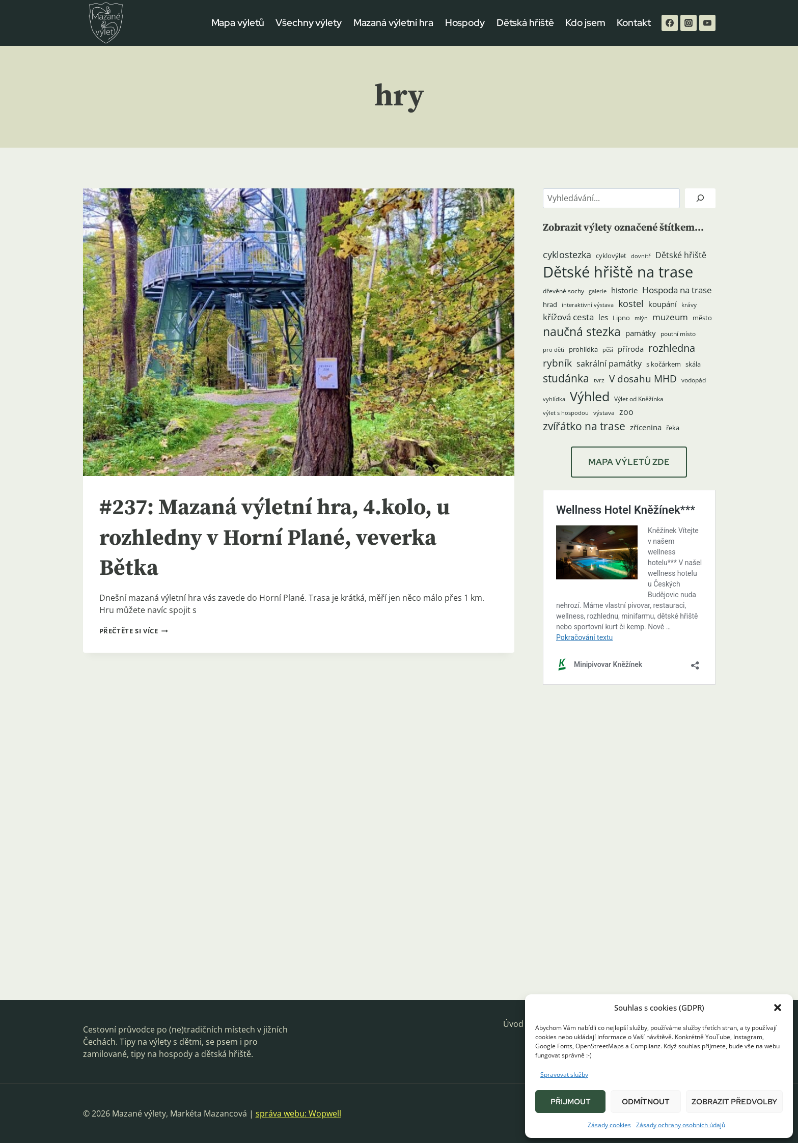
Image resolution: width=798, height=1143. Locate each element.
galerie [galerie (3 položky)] (598, 291)
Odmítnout (646, 1102)
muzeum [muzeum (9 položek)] (670, 317)
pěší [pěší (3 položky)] (607, 349)
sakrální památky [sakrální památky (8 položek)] (609, 363)
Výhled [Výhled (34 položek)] (590, 396)
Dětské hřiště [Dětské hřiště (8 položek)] (680, 255)
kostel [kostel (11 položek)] (631, 303)
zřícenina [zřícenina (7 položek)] (646, 427)
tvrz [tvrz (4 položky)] (599, 380)
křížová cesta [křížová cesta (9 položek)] (568, 317)
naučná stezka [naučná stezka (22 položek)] (582, 332)
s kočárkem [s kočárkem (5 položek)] (663, 364)
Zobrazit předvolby (734, 1102)
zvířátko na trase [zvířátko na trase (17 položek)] (584, 426)
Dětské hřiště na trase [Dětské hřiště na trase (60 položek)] (618, 272)
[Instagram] (688, 23)
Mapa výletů (237, 22)
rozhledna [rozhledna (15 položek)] (671, 348)
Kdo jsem (585, 22)
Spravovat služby (564, 1074)
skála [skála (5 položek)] (693, 364)
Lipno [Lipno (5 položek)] (621, 317)
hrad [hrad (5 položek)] (550, 304)
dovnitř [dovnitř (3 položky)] (641, 256)
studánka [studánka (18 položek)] (566, 378)
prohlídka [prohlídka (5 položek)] (583, 349)
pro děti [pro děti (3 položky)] (553, 349)
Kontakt (633, 22)
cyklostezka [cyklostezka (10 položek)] (567, 254)
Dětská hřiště (525, 22)
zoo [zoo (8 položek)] (626, 411)
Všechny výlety (309, 22)
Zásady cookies (609, 1125)
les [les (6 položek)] (603, 317)
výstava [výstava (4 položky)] (604, 412)
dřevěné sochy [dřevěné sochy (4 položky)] (563, 291)
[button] (778, 1007)
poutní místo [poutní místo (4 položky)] (678, 333)
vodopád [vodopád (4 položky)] (693, 380)
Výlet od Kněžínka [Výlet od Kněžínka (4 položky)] (639, 399)
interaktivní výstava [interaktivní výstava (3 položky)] (588, 305)
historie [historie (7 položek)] (624, 290)
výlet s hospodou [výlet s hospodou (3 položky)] (566, 412)
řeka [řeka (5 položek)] (672, 427)
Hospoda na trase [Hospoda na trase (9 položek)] (677, 290)
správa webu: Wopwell (298, 1113)
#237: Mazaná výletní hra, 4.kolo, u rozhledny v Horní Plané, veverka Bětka (285, 538)
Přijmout (571, 1102)
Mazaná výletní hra (393, 22)
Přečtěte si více (133, 630)
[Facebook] (670, 23)
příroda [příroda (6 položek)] (631, 349)
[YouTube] (707, 23)
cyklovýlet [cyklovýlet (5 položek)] (611, 255)
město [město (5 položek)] (702, 317)
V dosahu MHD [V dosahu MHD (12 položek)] (643, 378)
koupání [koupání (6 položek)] (662, 304)
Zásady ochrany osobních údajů (680, 1125)
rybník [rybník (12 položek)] (557, 362)
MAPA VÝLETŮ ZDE (629, 461)
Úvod (513, 1023)
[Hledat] (700, 198)
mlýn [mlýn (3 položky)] (641, 318)
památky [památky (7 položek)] (640, 333)
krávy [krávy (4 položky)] (689, 304)
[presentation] (298, 332)
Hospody (465, 22)
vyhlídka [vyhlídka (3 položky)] (554, 399)
